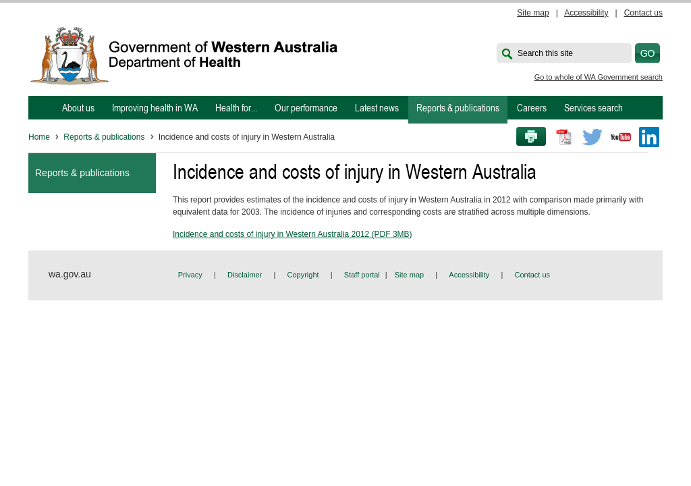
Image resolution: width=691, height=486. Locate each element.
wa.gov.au (70, 274)
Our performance (306, 107)
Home (39, 137)
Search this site (545, 53)
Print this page (526, 137)
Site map (533, 13)
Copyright (303, 275)
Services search (593, 107)
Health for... (236, 107)
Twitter (592, 137)
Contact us (643, 13)
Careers (532, 107)
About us (78, 107)
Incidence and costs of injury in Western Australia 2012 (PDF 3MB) (292, 234)
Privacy (190, 275)
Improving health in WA (155, 107)
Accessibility (586, 13)
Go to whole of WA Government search (598, 77)
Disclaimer (244, 275)
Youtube (621, 137)
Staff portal (362, 275)
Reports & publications (457, 107)
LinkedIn (649, 137)
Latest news (377, 107)
